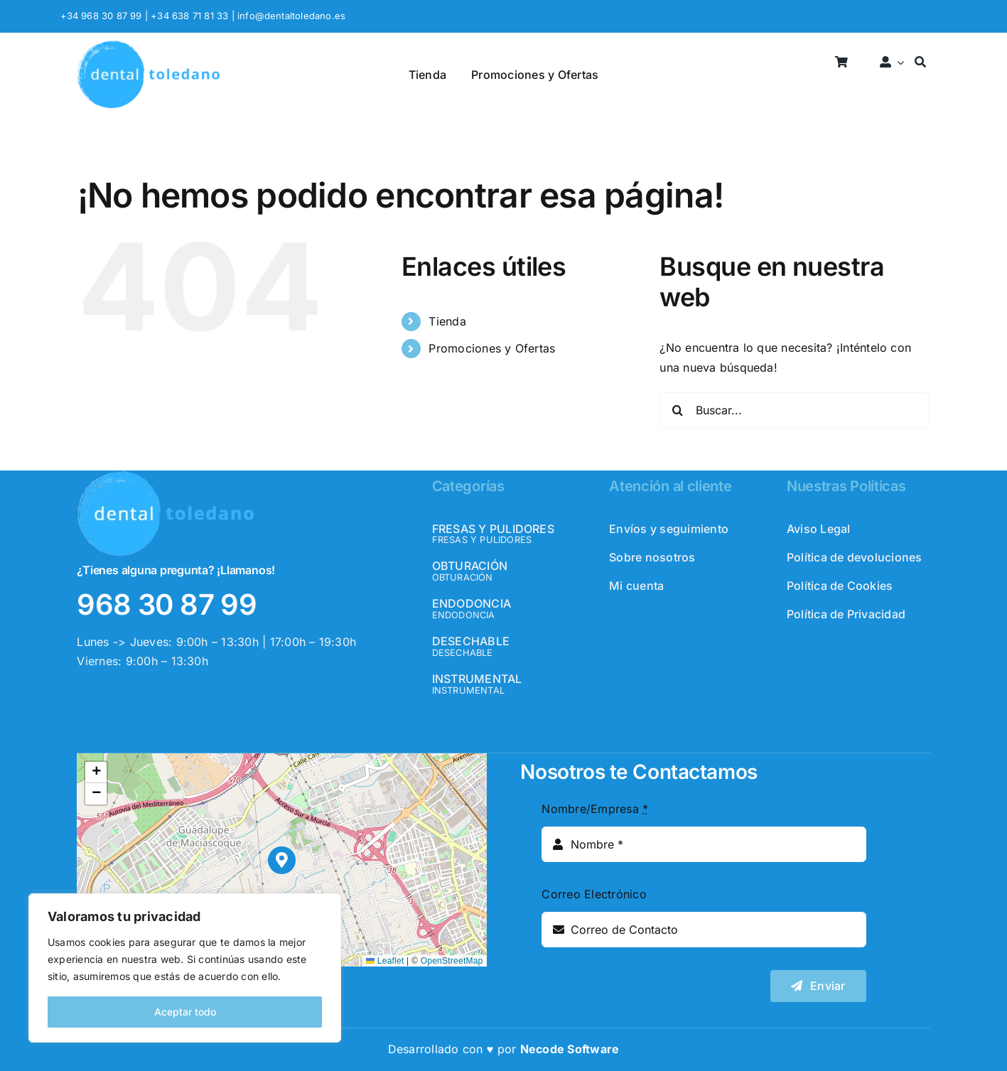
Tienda (447, 321)
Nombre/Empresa (595, 809)
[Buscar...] (794, 410)
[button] (282, 860)
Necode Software (570, 1049)
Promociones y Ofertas (492, 348)
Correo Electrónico (594, 894)
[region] (184, 968)
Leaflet (385, 961)
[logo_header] (148, 45)
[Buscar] (920, 63)
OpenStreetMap (452, 961)
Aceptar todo (185, 1012)
